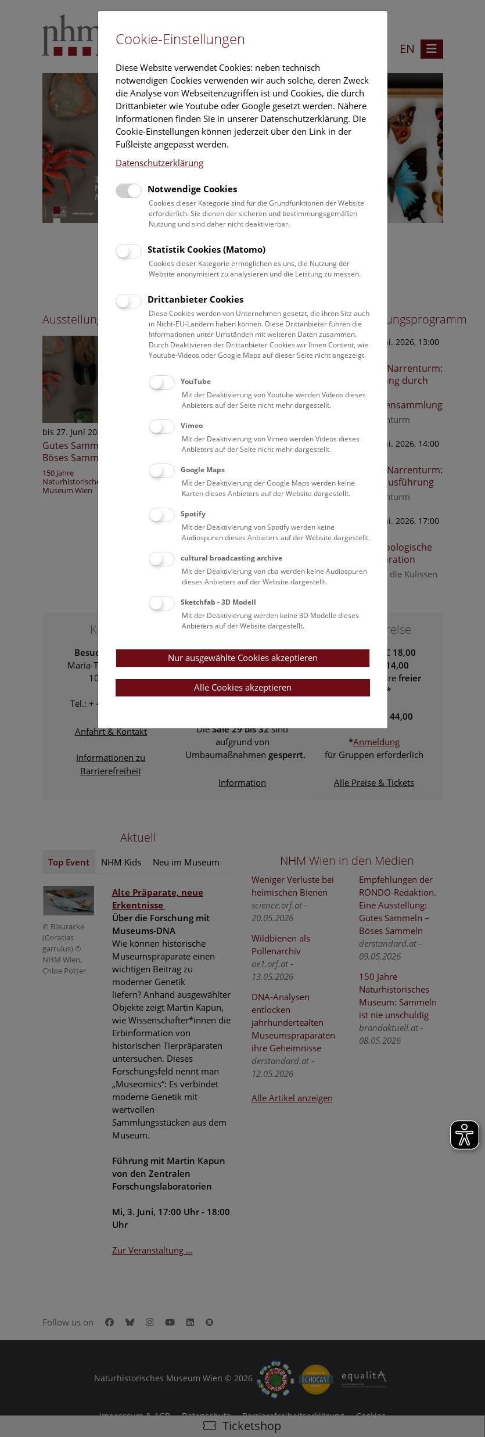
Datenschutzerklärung (159, 162)
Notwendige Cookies (192, 189)
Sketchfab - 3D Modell (218, 602)
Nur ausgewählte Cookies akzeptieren (243, 657)
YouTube (196, 381)
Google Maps (203, 470)
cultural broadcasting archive (231, 558)
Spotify (193, 514)
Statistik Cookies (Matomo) (206, 249)
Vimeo (192, 425)
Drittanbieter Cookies (195, 299)
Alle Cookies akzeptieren (243, 687)
